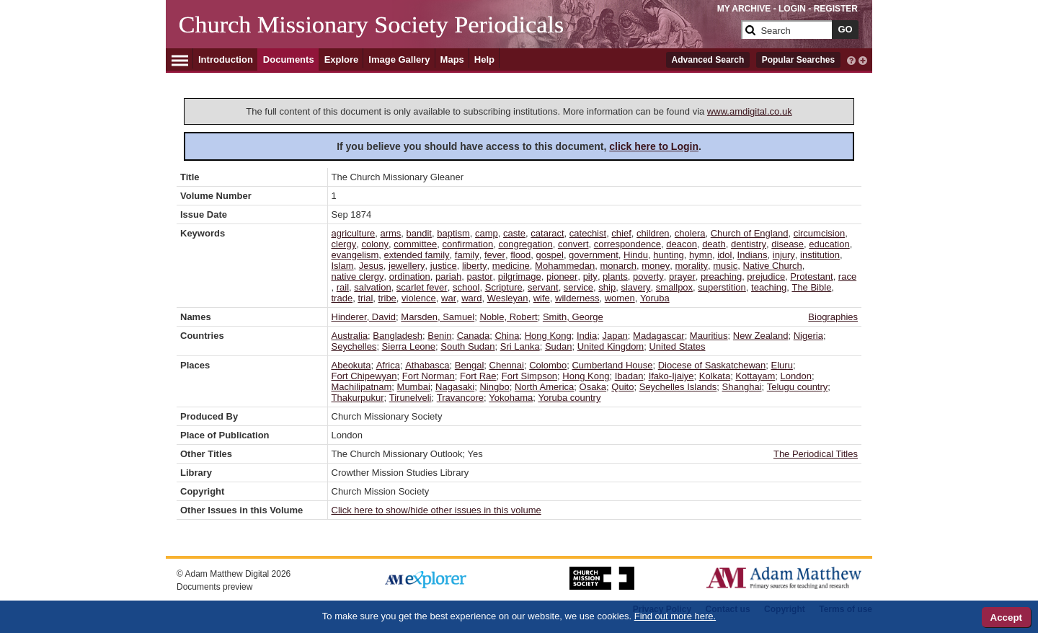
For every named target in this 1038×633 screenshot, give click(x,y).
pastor (479, 276)
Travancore (460, 397)
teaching (768, 287)
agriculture (354, 233)
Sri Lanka (520, 346)
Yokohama (511, 397)
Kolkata (714, 376)
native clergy (358, 276)
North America (544, 386)
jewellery (407, 265)
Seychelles (354, 346)
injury (784, 254)
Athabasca (427, 365)
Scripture (504, 287)
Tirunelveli (410, 397)
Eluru (782, 365)
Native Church (772, 265)
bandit (419, 233)
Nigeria (808, 335)
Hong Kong (548, 335)
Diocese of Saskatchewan (712, 365)
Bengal (469, 365)
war (448, 298)
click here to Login (653, 146)
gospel (550, 254)
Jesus (371, 265)
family (467, 254)
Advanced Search (708, 60)
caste (514, 233)
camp (486, 233)
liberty (474, 265)
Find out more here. (675, 616)
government (593, 254)
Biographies (833, 316)
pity (590, 276)
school (466, 287)
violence (419, 298)
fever (494, 254)
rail (343, 287)
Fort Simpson (529, 376)
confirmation (467, 244)
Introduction (225, 59)
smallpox (674, 287)
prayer (682, 276)
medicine (511, 265)
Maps (452, 59)
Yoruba (655, 298)
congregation (525, 244)
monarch (618, 265)
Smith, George (573, 316)
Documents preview (214, 587)
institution (820, 254)
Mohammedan (565, 265)
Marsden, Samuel (437, 316)
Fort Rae (478, 376)
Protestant (811, 276)
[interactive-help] (851, 59)
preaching (721, 276)
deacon (681, 244)
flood (520, 254)
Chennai (506, 365)
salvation (372, 287)
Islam (343, 265)
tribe (387, 298)
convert (573, 244)
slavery (635, 287)
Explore (341, 59)
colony (375, 244)
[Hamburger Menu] (180, 58)
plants (615, 276)
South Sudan (467, 346)
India (587, 335)
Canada (473, 335)
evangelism (355, 254)
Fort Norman (428, 376)
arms (390, 233)
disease (787, 244)
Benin (439, 335)
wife (541, 298)
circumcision (820, 233)
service (578, 287)
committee (415, 244)
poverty (648, 276)
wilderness (577, 298)
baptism (453, 233)
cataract (547, 233)
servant (543, 287)
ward (471, 298)
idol (724, 254)
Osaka (593, 386)
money (656, 265)
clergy (344, 244)
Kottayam (755, 376)
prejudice (766, 276)
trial (365, 298)
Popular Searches (798, 60)
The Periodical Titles (815, 453)
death (714, 244)
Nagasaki (454, 386)
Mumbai (413, 386)
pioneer (561, 276)
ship (607, 287)
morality (692, 265)
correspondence (627, 244)
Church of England (750, 233)
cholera (690, 233)
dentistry (748, 244)
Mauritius (709, 335)
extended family (417, 254)
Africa (388, 365)
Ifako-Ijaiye (671, 376)
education (829, 244)
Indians (752, 254)
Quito (622, 386)
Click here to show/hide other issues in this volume (436, 510)
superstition (721, 287)
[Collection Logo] (457, 35)
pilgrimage (519, 276)
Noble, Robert (508, 316)
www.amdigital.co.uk (749, 111)
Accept (1006, 617)
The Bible (811, 287)
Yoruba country (569, 397)
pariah (448, 276)
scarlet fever (422, 287)
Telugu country (797, 386)
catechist (587, 233)
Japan (614, 335)
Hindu (636, 254)
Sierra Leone (408, 346)
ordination (409, 276)
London (796, 376)
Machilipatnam (362, 386)
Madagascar (659, 335)
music (725, 265)
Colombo (548, 365)
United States (677, 346)
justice (443, 265)
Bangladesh (397, 335)
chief (621, 233)
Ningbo (494, 386)
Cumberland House (612, 365)
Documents (288, 59)
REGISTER (836, 9)
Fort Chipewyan (364, 376)
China (506, 335)
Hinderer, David (364, 316)
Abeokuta (351, 365)
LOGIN (792, 9)
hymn (700, 254)
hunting (668, 254)
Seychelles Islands (678, 386)
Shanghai (742, 386)
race (847, 276)
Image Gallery (399, 59)
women (620, 298)
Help (484, 59)
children (653, 233)
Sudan (558, 346)
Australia (350, 335)
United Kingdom (610, 346)
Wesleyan (507, 298)
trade (342, 298)
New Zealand (761, 335)
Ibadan (629, 376)
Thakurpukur (358, 397)
